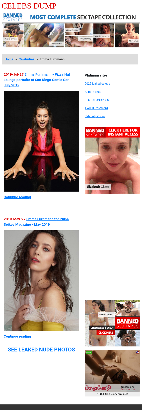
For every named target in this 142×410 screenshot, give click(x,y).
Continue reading (17, 197)
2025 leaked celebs (97, 83)
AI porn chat (93, 92)
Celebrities (26, 59)
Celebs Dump (29, 5)
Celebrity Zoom (95, 116)
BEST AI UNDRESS (97, 100)
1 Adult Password (96, 108)
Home (9, 59)
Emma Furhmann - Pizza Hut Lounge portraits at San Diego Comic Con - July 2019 (38, 79)
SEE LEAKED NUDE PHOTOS (41, 349)
